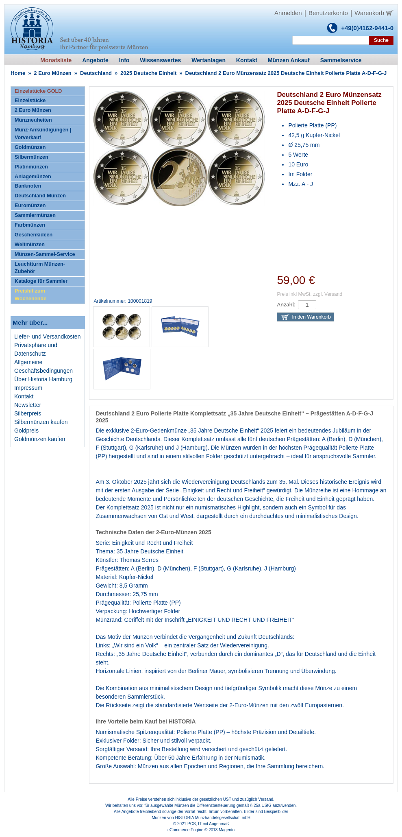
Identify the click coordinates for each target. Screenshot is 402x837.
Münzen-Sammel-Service (45, 254)
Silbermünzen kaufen (41, 422)
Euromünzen (30, 205)
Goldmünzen (30, 147)
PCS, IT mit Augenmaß (208, 824)
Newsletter (27, 405)
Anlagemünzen (33, 176)
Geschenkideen (33, 235)
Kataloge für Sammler (41, 281)
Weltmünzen (30, 244)
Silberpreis (27, 413)
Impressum (28, 388)
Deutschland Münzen (40, 196)
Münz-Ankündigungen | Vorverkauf (43, 133)
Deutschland (96, 73)
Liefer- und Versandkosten (47, 336)
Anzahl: (286, 305)
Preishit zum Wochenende (30, 295)
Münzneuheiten (33, 120)
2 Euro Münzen (52, 73)
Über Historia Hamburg (43, 379)
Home (18, 73)
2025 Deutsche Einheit (148, 73)
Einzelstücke (30, 100)
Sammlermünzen (35, 215)
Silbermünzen (31, 157)
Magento (227, 830)
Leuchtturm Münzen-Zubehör (40, 268)
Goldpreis (26, 430)
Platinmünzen (31, 167)
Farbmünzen (30, 225)
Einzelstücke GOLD (38, 91)
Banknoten (28, 186)
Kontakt (23, 396)
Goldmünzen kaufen (39, 439)
